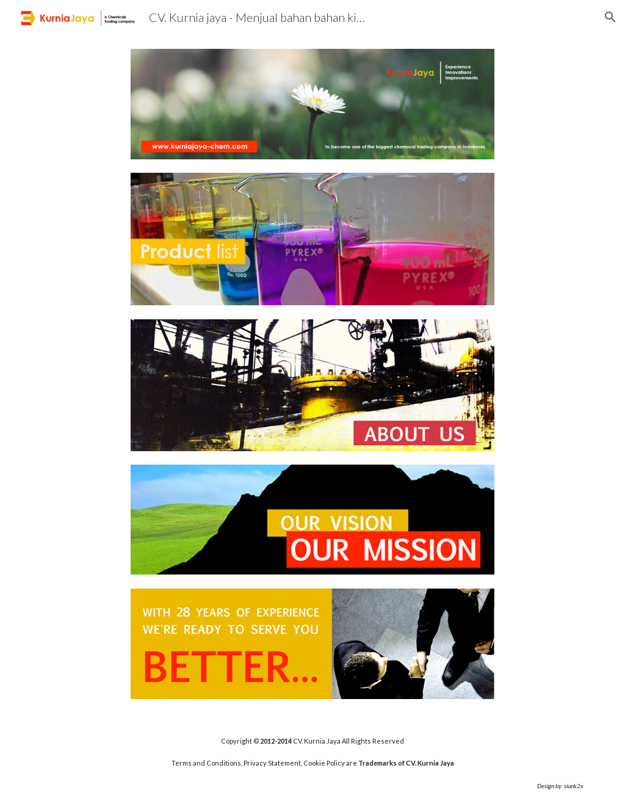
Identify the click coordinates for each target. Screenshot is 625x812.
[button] (610, 17)
